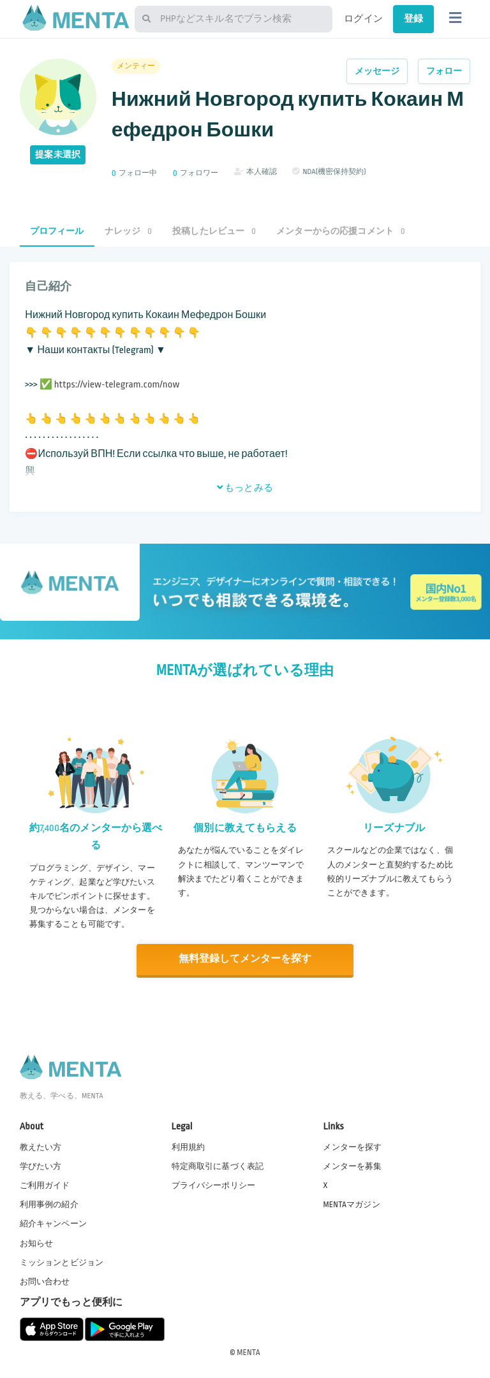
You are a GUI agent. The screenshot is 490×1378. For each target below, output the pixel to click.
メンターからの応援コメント (340, 231)
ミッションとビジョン (62, 1261)
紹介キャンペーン (53, 1223)
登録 (413, 18)
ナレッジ (128, 231)
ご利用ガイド (45, 1184)
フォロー (444, 71)
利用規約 (188, 1146)
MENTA (248, 1351)
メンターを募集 (352, 1165)
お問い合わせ (45, 1281)
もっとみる (245, 487)
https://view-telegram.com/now (117, 384)
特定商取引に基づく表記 (218, 1165)
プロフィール (57, 231)
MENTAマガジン (351, 1204)
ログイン (363, 18)
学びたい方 (41, 1165)
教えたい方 (41, 1146)
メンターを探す (352, 1146)
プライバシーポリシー (214, 1184)
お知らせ (37, 1242)
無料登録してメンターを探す (245, 959)
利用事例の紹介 (49, 1204)
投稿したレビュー (214, 231)
